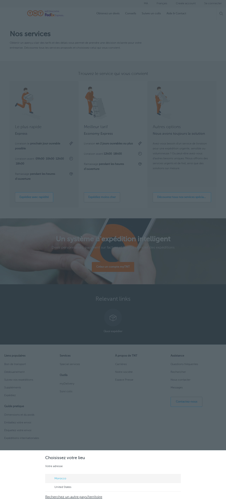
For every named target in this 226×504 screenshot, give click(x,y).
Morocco (57, 478)
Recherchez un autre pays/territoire (73, 497)
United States (59, 487)
